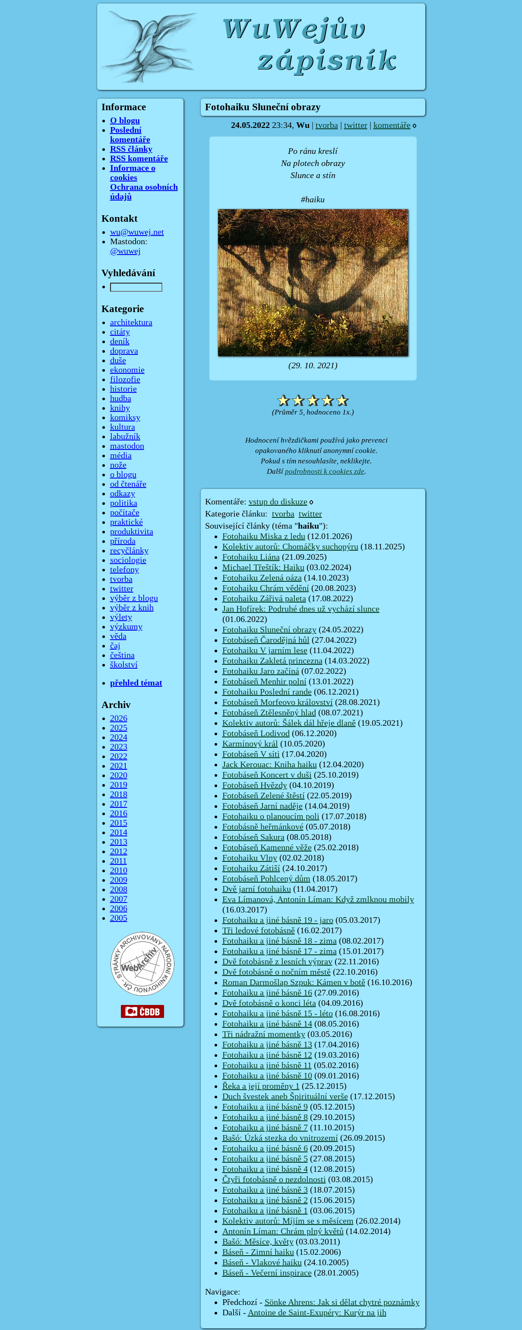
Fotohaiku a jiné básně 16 (267, 993)
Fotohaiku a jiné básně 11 (267, 1065)
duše (118, 360)
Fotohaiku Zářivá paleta (264, 598)
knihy (120, 408)
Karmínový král (250, 744)
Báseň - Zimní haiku (258, 1252)
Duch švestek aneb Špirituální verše (285, 1096)
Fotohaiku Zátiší (251, 868)
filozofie (125, 379)
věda (118, 636)
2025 (118, 728)
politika (123, 503)
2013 (118, 842)
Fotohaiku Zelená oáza (262, 578)
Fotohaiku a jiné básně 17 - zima (279, 951)
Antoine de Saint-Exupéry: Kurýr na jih (317, 1312)
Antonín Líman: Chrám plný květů (283, 1231)
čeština (122, 655)
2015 (118, 823)
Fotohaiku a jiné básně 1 (265, 1210)
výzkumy (126, 627)
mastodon (127, 446)
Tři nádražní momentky (263, 1034)
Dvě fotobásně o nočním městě (276, 972)
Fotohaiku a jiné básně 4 (265, 1169)
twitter (355, 125)
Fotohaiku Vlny (249, 858)
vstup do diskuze (278, 502)
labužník (125, 436)
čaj (115, 646)
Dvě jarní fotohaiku (256, 889)
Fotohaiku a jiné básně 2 (265, 1200)
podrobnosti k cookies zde (324, 471)
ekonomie (127, 370)
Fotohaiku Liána (251, 557)
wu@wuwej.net (137, 232)
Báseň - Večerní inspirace (267, 1273)
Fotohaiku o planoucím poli (271, 816)
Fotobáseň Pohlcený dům (266, 878)
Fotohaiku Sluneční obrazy (269, 630)
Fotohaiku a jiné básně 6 (265, 1148)
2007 (118, 899)
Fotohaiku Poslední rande (267, 692)
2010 (118, 870)
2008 (118, 889)
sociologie (128, 560)
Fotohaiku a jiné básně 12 (267, 1055)
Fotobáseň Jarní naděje (262, 806)
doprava (124, 351)
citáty (120, 332)
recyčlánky (129, 550)
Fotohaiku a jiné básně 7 (265, 1127)
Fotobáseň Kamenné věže (267, 847)
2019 (118, 785)
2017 (118, 804)
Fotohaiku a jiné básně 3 (265, 1190)
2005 (118, 918)
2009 (118, 880)
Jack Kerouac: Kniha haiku (269, 764)
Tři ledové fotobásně (258, 930)
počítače (124, 512)
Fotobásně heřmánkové (263, 827)
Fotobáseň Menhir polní (264, 681)
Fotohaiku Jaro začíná (260, 671)
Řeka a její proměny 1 (261, 1086)
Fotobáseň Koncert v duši (267, 775)
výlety (121, 617)
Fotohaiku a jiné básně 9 (265, 1107)
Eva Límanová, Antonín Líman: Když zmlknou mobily (318, 899)
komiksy (125, 417)
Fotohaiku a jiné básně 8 (265, 1117)
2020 (118, 775)
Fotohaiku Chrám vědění (265, 588)
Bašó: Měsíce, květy (258, 1242)
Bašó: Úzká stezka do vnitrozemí (280, 1138)
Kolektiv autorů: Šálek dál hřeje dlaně (289, 723)
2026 (118, 718)
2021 (118, 766)
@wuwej (125, 251)
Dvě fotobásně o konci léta (269, 1003)
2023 (118, 747)
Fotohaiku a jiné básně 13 (267, 1044)
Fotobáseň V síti (251, 754)
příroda (123, 541)
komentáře (392, 125)
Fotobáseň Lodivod (256, 733)
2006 (118, 908)
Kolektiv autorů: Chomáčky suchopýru (290, 547)
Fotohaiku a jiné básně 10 (267, 1076)
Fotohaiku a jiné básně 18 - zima (279, 941)
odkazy (122, 493)
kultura (122, 427)
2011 (118, 861)
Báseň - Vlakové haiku (262, 1262)
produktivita (131, 531)
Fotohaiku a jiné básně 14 (267, 1024)
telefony (124, 569)
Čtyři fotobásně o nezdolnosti (274, 1179)
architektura (131, 322)
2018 (118, 794)
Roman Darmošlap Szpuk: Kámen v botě (293, 982)
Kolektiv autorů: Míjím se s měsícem (288, 1221)
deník (120, 341)
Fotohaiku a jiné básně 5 (265, 1159)
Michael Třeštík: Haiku (263, 567)
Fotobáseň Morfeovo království (277, 702)
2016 (118, 813)
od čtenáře (128, 484)
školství (124, 665)
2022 (118, 756)
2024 (118, 737)
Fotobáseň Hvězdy (254, 785)
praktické (126, 522)
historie (123, 389)
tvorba (327, 125)
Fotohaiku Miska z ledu (263, 536)
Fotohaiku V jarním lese (264, 650)
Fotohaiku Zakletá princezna (272, 661)
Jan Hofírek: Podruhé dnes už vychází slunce (301, 609)
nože (118, 465)
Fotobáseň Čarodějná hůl (266, 640)
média (121, 455)
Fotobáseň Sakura (253, 837)
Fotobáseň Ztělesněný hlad (269, 713)
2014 (118, 832)
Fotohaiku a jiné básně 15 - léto (277, 1013)
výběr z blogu (134, 598)
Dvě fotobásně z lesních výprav (277, 961)
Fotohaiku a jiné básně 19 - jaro (277, 920)
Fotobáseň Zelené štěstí (263, 796)
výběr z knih (132, 607)
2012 (118, 851)
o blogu (123, 474)
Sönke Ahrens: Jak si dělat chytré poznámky (342, 1302)
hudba (120, 398)
